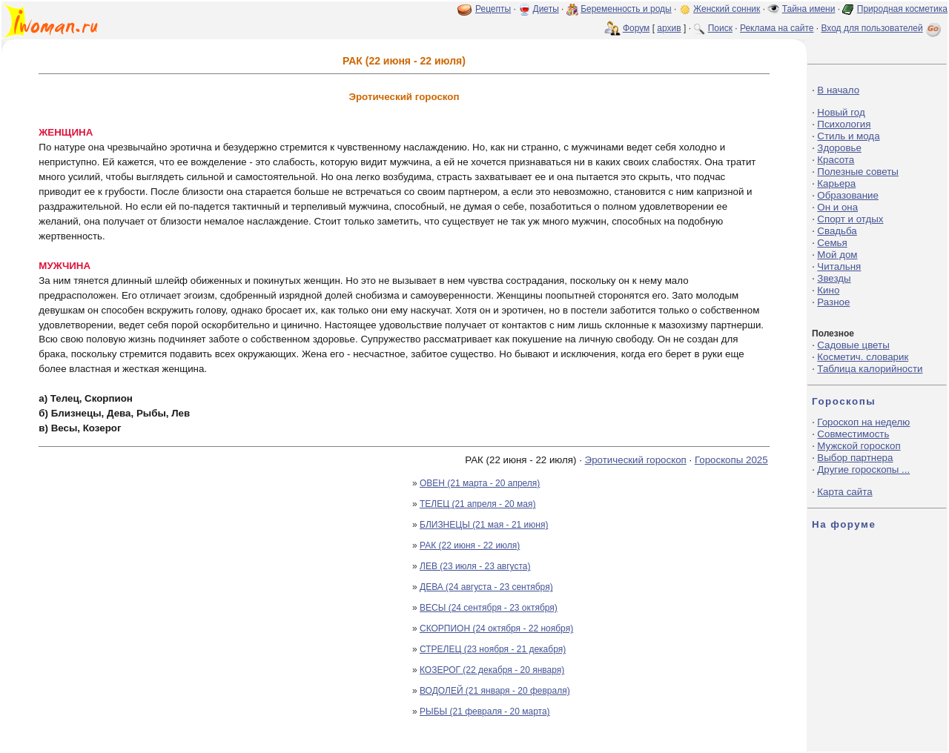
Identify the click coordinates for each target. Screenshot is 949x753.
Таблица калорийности (869, 368)
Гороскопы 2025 (731, 459)
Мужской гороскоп (858, 445)
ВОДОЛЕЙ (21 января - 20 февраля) (495, 691)
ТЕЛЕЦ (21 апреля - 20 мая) (478, 504)
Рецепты (493, 9)
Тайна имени (809, 9)
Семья (832, 242)
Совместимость (853, 433)
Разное (833, 302)
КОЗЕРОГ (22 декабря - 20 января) (492, 670)
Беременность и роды (626, 9)
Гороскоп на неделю (863, 422)
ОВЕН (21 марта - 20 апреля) (480, 483)
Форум (636, 28)
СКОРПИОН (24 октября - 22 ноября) (496, 628)
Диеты (546, 9)
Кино (828, 290)
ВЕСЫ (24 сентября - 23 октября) (489, 608)
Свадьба (836, 230)
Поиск (720, 28)
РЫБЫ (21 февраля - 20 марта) (485, 711)
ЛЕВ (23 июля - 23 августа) (475, 566)
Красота (835, 159)
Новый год (840, 112)
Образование (848, 195)
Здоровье (839, 147)
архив (669, 28)
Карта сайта (844, 491)
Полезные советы (858, 171)
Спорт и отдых (850, 219)
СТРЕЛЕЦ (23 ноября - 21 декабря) (493, 649)
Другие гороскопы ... (863, 469)
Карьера (836, 183)
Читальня (839, 266)
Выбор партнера (855, 457)
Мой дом (837, 254)
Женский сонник (726, 9)
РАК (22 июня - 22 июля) (470, 545)
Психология (843, 124)
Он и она (837, 207)
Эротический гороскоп (636, 459)
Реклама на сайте (777, 28)
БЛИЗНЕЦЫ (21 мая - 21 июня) (484, 525)
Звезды (833, 278)
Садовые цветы (853, 345)
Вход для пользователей (882, 28)
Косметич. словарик (862, 356)
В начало (838, 90)
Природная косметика (902, 9)
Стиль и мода (848, 136)
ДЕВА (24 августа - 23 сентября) (486, 587)
